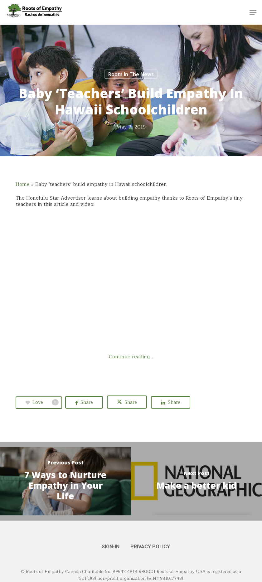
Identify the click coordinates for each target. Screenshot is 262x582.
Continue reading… (131, 357)
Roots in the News (131, 74)
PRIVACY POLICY (150, 547)
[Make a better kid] (196, 481)
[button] (253, 12)
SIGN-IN (110, 547)
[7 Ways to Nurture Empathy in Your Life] (65, 481)
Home (23, 184)
